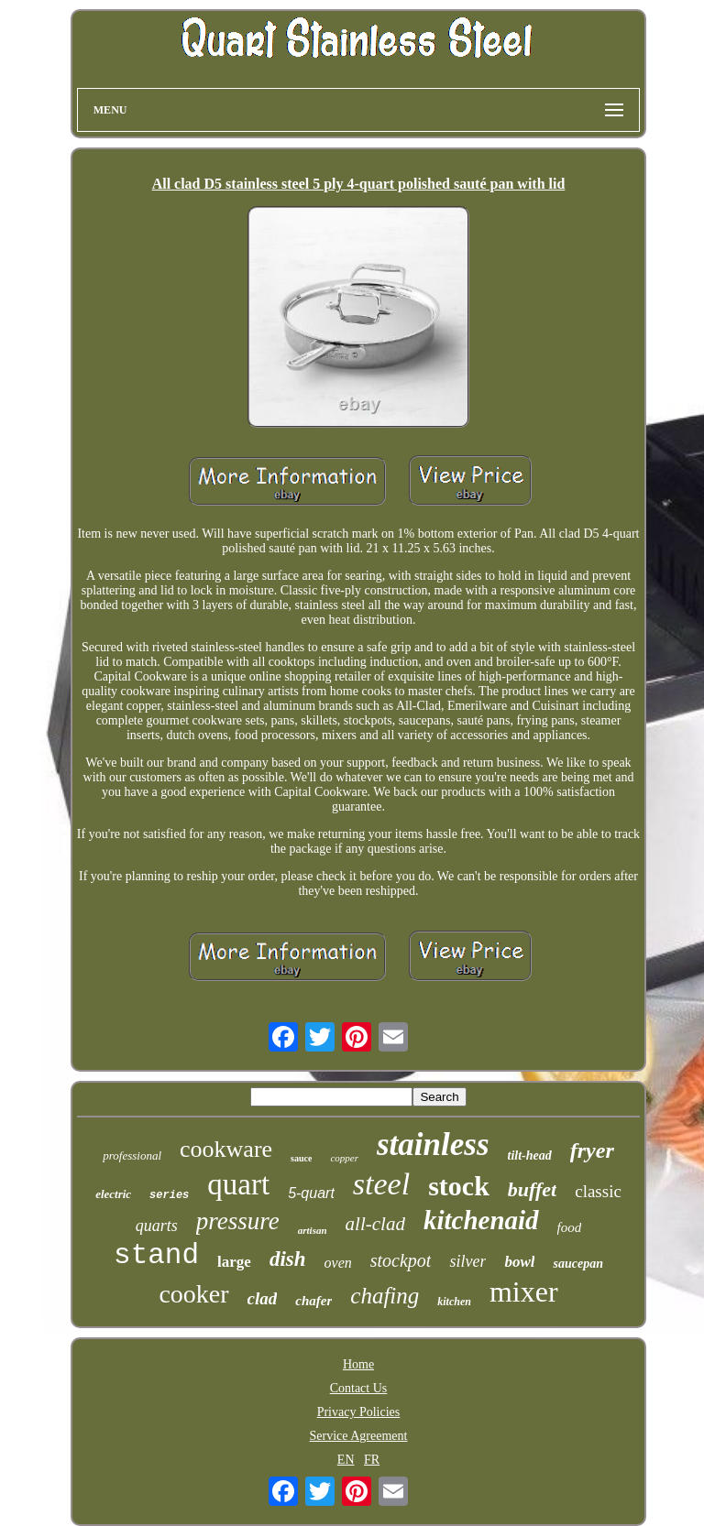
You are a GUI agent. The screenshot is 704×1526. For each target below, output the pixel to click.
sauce (301, 1158)
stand (156, 1255)
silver (467, 1261)
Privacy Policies (359, 1412)
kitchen (454, 1301)
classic (598, 1191)
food (569, 1227)
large (234, 1261)
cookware (226, 1149)
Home (358, 1364)
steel (381, 1184)
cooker (193, 1294)
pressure (238, 1221)
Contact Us (359, 1388)
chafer (313, 1300)
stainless (433, 1144)
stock (459, 1186)
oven (338, 1262)
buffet (532, 1189)
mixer (524, 1291)
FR (372, 1459)
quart (238, 1184)
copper (344, 1157)
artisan (312, 1230)
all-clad (375, 1224)
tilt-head (530, 1155)
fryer (592, 1150)
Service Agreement (359, 1436)
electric (113, 1194)
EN (346, 1459)
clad (263, 1298)
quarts (157, 1225)
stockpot (401, 1260)
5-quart (311, 1193)
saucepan (577, 1263)
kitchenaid (481, 1220)
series (169, 1195)
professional (132, 1155)
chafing (384, 1295)
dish (288, 1259)
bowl (519, 1261)
